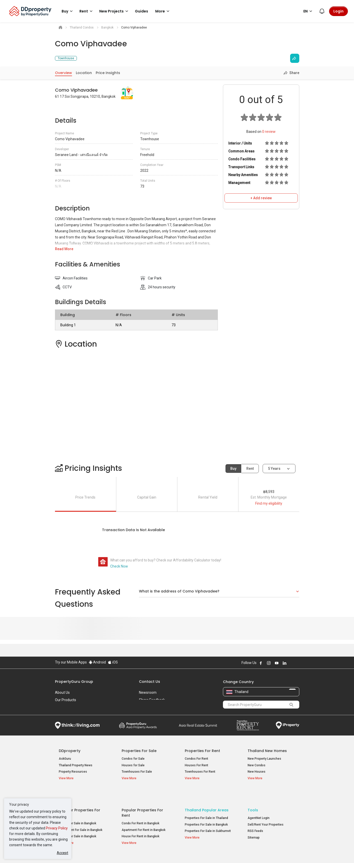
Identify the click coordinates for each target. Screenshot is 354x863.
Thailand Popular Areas (207, 794)
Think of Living (77, 725)
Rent (250, 468)
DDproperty (69, 750)
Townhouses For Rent (200, 771)
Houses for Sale (133, 765)
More (163, 11)
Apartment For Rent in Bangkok (143, 814)
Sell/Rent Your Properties (266, 809)
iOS (113, 662)
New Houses (256, 771)
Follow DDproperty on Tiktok (297, 663)
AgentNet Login (259, 802)
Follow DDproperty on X (291, 663)
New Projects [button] (114, 11)
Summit (198, 725)
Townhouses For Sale (137, 771)
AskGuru (65, 758)
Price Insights (108, 72)
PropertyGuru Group (74, 681)
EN (308, 11)
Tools (253, 794)
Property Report (247, 725)
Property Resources (73, 771)
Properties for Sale (139, 750)
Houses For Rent (196, 765)
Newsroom (148, 692)
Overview (63, 72)
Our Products (65, 700)
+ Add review (261, 198)
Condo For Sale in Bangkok (77, 808)
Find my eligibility (268, 503)
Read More (64, 249)
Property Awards (138, 725)
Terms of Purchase (172, 851)
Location (84, 72)
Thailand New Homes (267, 750)
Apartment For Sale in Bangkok (80, 814)
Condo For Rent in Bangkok (140, 808)
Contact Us (149, 681)
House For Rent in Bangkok (140, 821)
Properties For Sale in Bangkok (206, 809)
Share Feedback (152, 700)
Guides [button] (141, 11)
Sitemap (254, 822)
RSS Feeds (255, 816)
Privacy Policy (57, 828)
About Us (62, 692)
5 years (274, 468)
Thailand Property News (75, 765)
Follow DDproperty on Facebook (261, 663)
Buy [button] (68, 11)
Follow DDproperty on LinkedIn (284, 663)
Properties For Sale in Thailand (206, 802)
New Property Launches (264, 758)
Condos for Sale (133, 758)
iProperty (287, 725)
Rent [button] (86, 11)
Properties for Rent (202, 750)
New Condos (256, 765)
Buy (233, 468)
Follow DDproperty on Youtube (277, 663)
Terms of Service (110, 851)
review (269, 132)
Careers (61, 707)
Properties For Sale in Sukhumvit (208, 816)
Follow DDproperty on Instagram (269, 663)
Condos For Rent (196, 758)
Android (97, 662)
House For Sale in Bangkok (77, 821)
